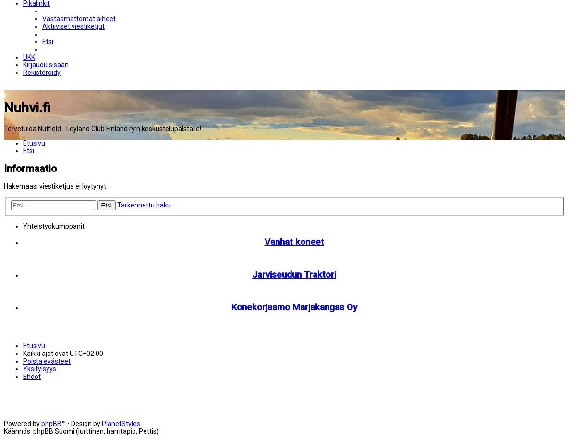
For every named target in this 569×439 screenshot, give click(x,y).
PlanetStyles (121, 423)
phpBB (51, 423)
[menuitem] (79, 19)
